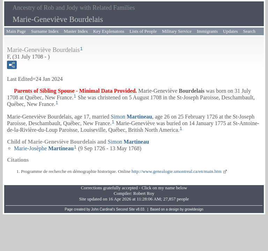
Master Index (76, 31)
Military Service (177, 31)
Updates (230, 31)
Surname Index (45, 31)
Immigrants (207, 31)
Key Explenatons (108, 31)
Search (249, 31)
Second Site (125, 209)
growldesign (194, 209)
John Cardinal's (103, 209)
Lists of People (143, 31)
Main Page (16, 31)
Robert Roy (143, 193)
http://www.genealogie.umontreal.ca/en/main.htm (177, 171)
